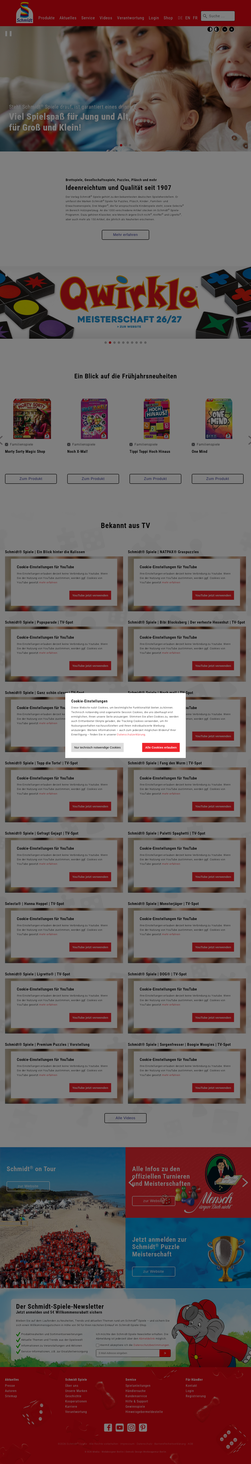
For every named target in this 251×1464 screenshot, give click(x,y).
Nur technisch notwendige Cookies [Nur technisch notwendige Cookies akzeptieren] (97, 747)
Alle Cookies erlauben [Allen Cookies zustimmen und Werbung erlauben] (161, 747)
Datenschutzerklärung (131, 734)
